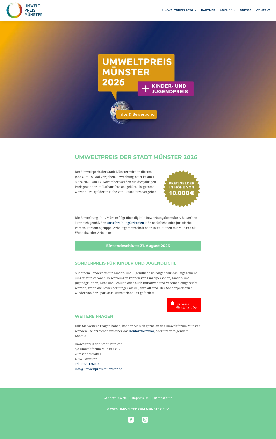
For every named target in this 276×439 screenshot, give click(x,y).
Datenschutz (163, 398)
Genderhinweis (115, 398)
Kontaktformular (141, 331)
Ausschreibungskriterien (125, 223)
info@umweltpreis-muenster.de (98, 369)
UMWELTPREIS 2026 (177, 10)
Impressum (140, 398)
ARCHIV (226, 10)
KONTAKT (263, 10)
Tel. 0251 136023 (87, 364)
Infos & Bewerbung (136, 114)
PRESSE (245, 10)
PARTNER (208, 10)
